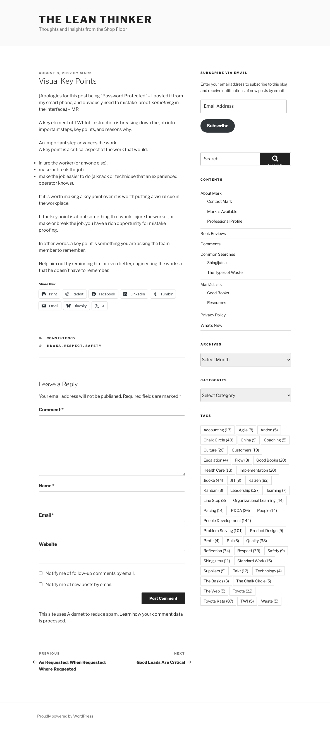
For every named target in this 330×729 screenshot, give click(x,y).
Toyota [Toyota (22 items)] (242, 591)
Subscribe (217, 125)
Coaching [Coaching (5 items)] (275, 440)
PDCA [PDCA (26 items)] (240, 510)
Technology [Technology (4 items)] (268, 570)
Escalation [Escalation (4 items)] (216, 460)
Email (46, 515)
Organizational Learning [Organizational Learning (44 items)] (258, 500)
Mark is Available (222, 211)
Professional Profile (224, 221)
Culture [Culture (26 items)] (214, 450)
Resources (216, 302)
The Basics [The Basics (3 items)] (216, 581)
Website (48, 544)
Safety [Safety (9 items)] (276, 550)
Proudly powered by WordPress (65, 716)
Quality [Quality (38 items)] (256, 540)
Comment (51, 409)
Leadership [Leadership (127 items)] (245, 490)
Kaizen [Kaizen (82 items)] (258, 480)
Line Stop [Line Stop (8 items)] (215, 500)
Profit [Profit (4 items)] (211, 540)
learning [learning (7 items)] (276, 490)
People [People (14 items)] (267, 510)
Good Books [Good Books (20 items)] (271, 460)
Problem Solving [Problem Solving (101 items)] (223, 530)
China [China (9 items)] (249, 440)
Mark (86, 73)
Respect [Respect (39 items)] (248, 550)
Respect (73, 346)
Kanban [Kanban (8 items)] (213, 490)
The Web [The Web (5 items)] (214, 591)
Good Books (218, 292)
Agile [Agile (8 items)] (246, 429)
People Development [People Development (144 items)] (227, 520)
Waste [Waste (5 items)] (269, 601)
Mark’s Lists (211, 284)
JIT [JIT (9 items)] (235, 480)
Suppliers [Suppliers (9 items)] (215, 570)
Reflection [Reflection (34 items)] (217, 550)
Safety (93, 346)
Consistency (61, 338)
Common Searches (217, 254)
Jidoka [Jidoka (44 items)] (213, 480)
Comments (210, 243)
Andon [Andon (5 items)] (269, 429)
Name (46, 485)
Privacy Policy (213, 314)
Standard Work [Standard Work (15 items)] (254, 560)
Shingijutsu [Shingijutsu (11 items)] (217, 560)
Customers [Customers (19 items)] (245, 450)
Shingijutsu (217, 262)
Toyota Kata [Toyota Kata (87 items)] (218, 601)
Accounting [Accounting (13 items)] (217, 429)
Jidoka (54, 346)
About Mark (211, 193)
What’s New (211, 325)
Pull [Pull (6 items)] (233, 540)
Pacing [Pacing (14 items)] (214, 510)
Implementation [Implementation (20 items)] (258, 470)
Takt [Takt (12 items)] (240, 570)
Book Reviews (213, 233)
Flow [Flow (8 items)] (242, 460)
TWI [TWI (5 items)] (247, 601)
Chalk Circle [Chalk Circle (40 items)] (218, 440)
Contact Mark (219, 201)
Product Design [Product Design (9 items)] (266, 530)
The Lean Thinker (95, 19)
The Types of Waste (225, 272)
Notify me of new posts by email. (79, 584)
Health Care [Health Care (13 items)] (218, 470)
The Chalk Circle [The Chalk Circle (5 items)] (253, 581)
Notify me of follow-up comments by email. (90, 573)
